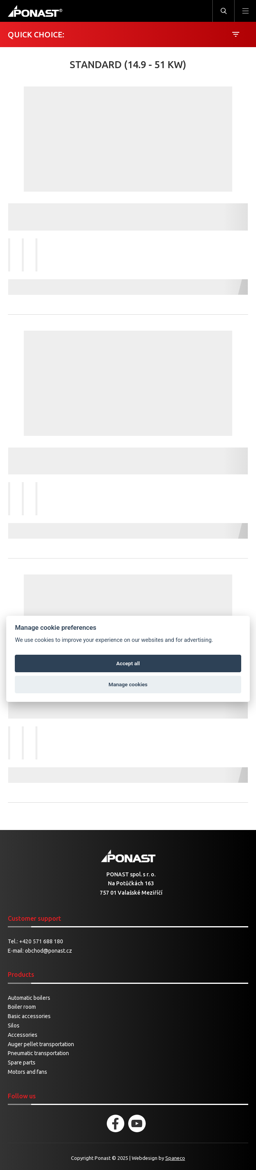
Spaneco (175, 1158)
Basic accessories (29, 1016)
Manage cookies (127, 684)
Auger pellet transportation (41, 1044)
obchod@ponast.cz (48, 951)
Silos (13, 1025)
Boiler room (22, 1007)
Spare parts (21, 1062)
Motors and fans (27, 1072)
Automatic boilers (29, 998)
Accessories (22, 1035)
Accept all (128, 663)
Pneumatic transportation (38, 1053)
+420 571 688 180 (41, 941)
